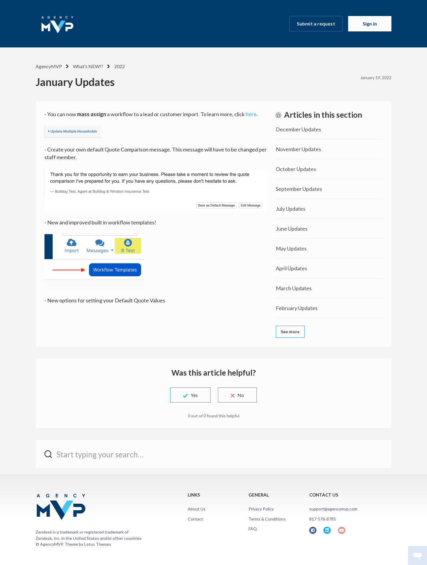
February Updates (297, 308)
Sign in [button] (370, 23)
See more (290, 331)
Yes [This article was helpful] (194, 395)
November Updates (298, 149)
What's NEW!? (88, 66)
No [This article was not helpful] (241, 395)
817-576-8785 (322, 518)
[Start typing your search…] (213, 454)
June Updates (291, 228)
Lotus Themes (97, 544)
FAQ (252, 528)
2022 (119, 66)
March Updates (294, 288)
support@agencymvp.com (333, 508)
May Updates (291, 248)
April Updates (291, 268)
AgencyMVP (49, 66)
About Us (196, 508)
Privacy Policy (261, 508)
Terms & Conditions (267, 518)
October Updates (296, 169)
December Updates (298, 129)
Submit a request (316, 23)
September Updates (299, 189)
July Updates (290, 208)
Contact (195, 518)
